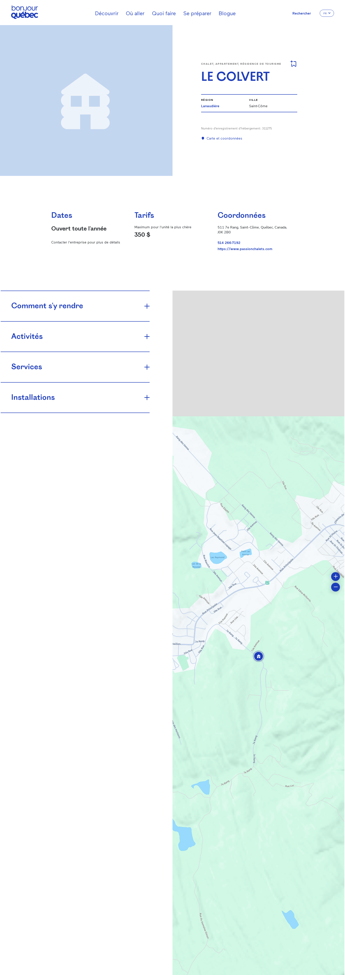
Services (26, 367)
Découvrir (107, 13)
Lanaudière (210, 106)
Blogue (227, 13)
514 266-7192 (229, 242)
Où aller (135, 13)
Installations (33, 397)
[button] (258, 656)
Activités (27, 336)
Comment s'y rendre (47, 306)
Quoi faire (164, 13)
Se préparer (197, 13)
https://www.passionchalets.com (245, 249)
